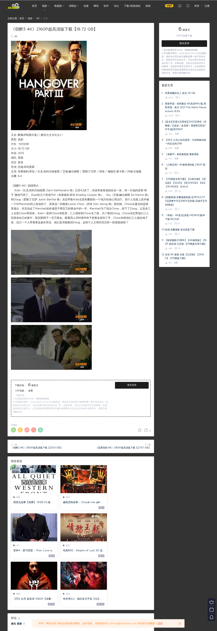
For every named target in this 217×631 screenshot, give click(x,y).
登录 (19, 576)
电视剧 (58, 6)
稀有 (96, 6)
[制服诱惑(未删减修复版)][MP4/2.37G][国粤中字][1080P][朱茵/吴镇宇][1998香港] (186, 201)
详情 (160, 623)
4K (15, 36)
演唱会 (72, 6)
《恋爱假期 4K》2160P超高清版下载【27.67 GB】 (123, 448)
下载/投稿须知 (132, 6)
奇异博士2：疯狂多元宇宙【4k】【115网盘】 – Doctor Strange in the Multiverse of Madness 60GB (128, 550)
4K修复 (13, 6)
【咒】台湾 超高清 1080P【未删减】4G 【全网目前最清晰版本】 (80, 550)
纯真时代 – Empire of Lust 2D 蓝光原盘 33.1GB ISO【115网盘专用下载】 (32, 550)
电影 (44, 6)
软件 (106, 6)
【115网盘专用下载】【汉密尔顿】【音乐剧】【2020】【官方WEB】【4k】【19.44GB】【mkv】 (185, 183)
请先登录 (132, 385)
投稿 (148, 6)
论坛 (116, 6)
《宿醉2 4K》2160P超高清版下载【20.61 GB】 (36, 448)
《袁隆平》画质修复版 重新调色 (182, 154)
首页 (34, 6)
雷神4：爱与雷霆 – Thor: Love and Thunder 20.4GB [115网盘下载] (128, 502)
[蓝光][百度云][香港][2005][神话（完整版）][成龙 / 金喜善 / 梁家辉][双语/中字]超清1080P (185, 126)
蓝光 (66, 497)
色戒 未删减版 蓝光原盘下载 (180, 230)
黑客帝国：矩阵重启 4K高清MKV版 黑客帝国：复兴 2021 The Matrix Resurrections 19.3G (186, 108)
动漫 (86, 6)
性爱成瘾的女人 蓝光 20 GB (180, 93)
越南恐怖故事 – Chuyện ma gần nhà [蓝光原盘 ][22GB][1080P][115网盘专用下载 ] (80, 502)
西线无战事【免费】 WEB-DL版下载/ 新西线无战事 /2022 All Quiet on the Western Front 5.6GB (32, 502)
